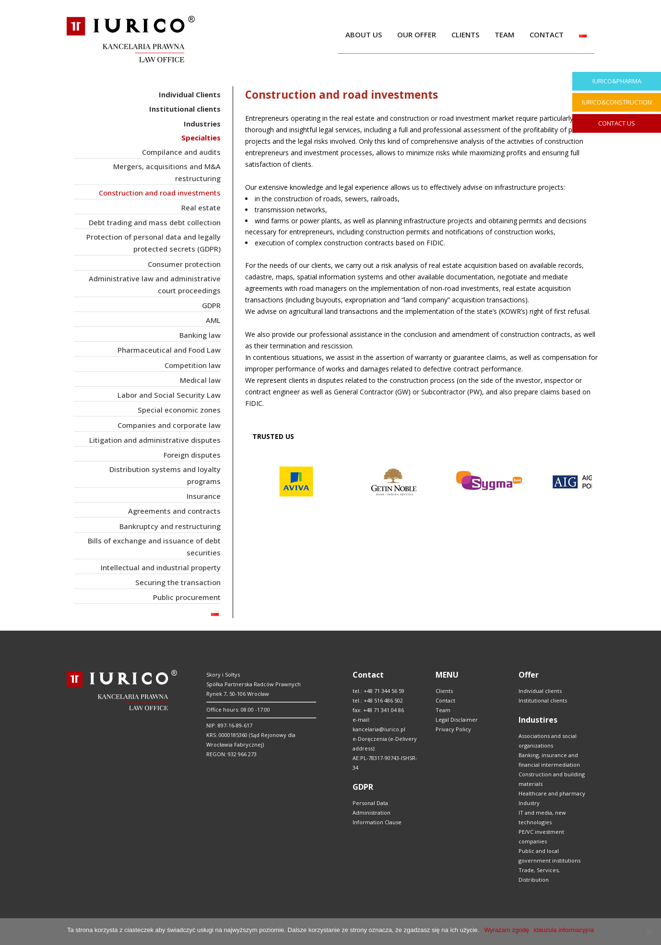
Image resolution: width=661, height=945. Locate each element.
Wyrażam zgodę (506, 929)
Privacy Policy (453, 729)
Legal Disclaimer (457, 719)
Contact (445, 700)
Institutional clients (543, 700)
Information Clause (377, 822)
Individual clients (540, 690)
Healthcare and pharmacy (552, 793)
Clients (444, 690)
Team (443, 710)
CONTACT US (616, 123)
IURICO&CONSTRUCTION (617, 102)
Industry (529, 803)
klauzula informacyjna (564, 929)
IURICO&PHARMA (616, 81)
